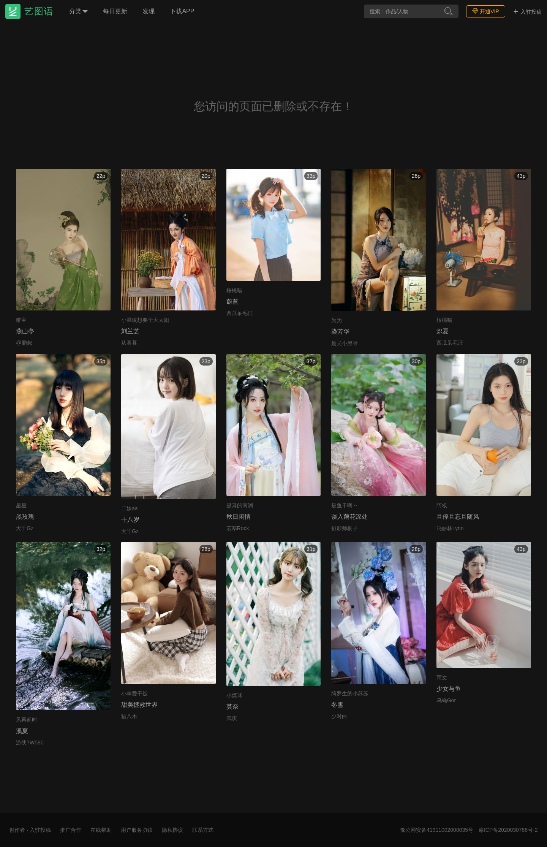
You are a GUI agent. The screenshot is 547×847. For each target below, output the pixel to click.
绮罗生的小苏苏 (349, 693)
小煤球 (234, 695)
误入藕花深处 (349, 516)
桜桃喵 (234, 290)
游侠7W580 (29, 742)
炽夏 (442, 331)
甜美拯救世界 (139, 704)
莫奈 (232, 706)
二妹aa (129, 508)
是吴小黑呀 (344, 343)
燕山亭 (25, 331)
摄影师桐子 (344, 528)
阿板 (441, 505)
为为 (336, 320)
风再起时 (26, 720)
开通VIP (485, 11)
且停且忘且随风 (457, 516)
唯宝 (21, 320)
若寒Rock (237, 528)
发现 (148, 11)
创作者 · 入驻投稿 (30, 830)
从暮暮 (129, 343)
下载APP (182, 11)
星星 (21, 505)
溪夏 (22, 731)
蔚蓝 (232, 301)
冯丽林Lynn (450, 528)
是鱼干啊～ (344, 505)
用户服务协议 (137, 830)
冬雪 (337, 704)
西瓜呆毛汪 (239, 313)
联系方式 (202, 830)
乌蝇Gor (446, 700)
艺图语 (39, 11)
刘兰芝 (130, 331)
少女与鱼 (448, 689)
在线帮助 (101, 830)
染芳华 (340, 331)
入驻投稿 (527, 12)
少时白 (339, 716)
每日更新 (115, 11)
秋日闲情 (238, 516)
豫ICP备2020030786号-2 (508, 830)
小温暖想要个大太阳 (145, 320)
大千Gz (24, 528)
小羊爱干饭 (134, 693)
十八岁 (130, 519)
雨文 (441, 677)
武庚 (231, 718)
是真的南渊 (239, 505)
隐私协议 (172, 830)
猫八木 (129, 716)
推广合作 (70, 830)
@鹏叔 (24, 343)
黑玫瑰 (25, 516)
